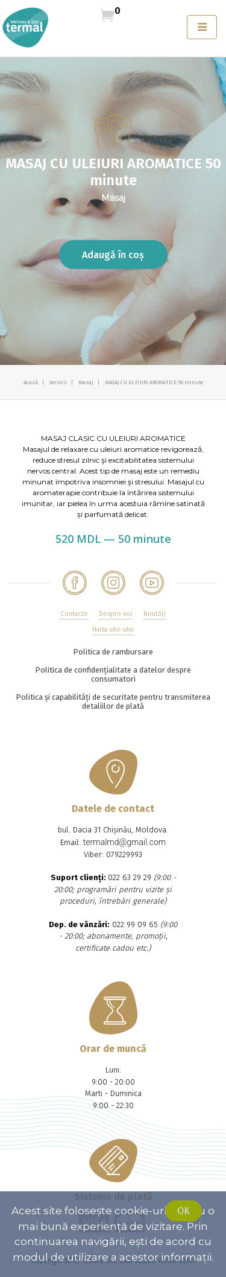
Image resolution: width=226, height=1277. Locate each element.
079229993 (124, 854)
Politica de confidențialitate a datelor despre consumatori (113, 674)
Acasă (31, 382)
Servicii (58, 382)
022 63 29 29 (129, 877)
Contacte (74, 614)
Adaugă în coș (113, 255)
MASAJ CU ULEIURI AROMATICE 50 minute (154, 382)
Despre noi (116, 614)
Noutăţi (154, 614)
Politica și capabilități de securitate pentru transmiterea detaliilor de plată (113, 701)
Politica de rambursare (113, 651)
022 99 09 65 (135, 924)
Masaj (86, 382)
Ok (183, 1211)
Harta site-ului (113, 629)
